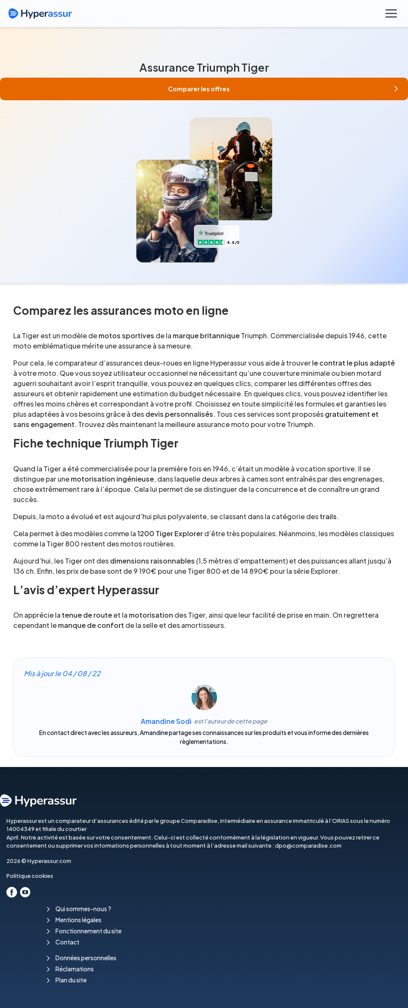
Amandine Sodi (166, 721)
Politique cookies (29, 875)
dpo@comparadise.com (308, 845)
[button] (204, 89)
